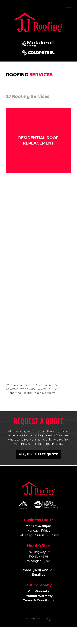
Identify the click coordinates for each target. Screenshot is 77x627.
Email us (38, 574)
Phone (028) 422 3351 (39, 570)
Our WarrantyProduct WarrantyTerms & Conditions (38, 596)
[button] (69, 8)
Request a (38, 454)
